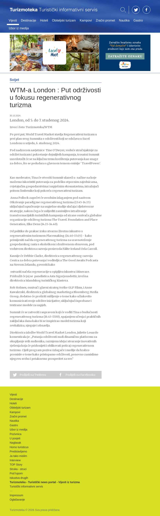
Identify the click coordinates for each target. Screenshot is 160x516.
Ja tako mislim (18, 456)
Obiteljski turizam (64, 20)
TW (136, 10)
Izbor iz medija (19, 28)
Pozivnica (15, 434)
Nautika (124, 20)
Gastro (138, 20)
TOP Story (16, 464)
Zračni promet (105, 20)
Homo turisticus (19, 447)
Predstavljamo (18, 451)
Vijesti (13, 20)
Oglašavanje (17, 499)
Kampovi (86, 20)
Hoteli (44, 20)
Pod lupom (16, 473)
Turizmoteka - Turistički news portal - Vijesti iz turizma (53, 12)
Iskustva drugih (19, 477)
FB (146, 10)
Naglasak (15, 442)
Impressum (16, 495)
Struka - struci (18, 469)
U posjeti (15, 438)
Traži (123, 10)
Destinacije (28, 20)
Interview (15, 460)
